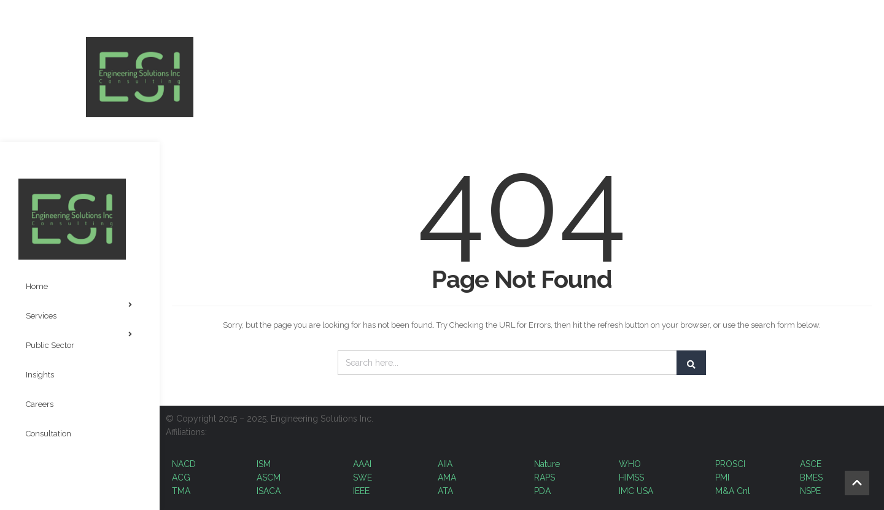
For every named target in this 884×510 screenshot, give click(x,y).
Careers (39, 404)
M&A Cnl (732, 491)
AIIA (445, 464)
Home (37, 286)
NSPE (810, 491)
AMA (447, 477)
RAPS (544, 477)
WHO (630, 464)
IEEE (361, 491)
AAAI (362, 464)
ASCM (269, 477)
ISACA (269, 491)
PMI (723, 477)
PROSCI (730, 464)
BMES (811, 477)
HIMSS (631, 477)
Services (79, 310)
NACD (184, 464)
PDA (542, 491)
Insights (40, 374)
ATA (445, 491)
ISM (264, 464)
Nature (547, 464)
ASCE (810, 464)
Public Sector (79, 340)
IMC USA (636, 491)
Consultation (48, 433)
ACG (181, 477)
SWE (362, 477)
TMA (181, 491)
